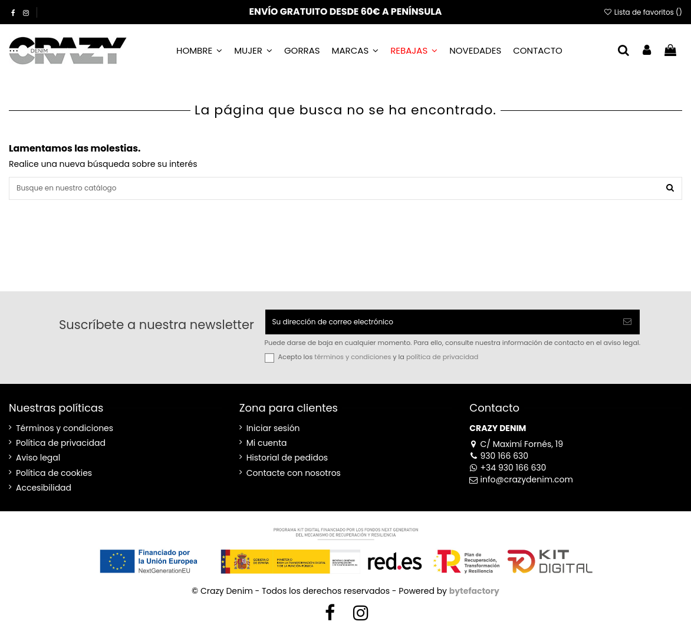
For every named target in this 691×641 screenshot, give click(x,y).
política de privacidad (442, 365)
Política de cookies (54, 480)
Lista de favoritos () (642, 12)
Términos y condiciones (64, 436)
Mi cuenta (266, 450)
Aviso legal (38, 466)
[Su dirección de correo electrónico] (440, 327)
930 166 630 (498, 463)
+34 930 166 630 (507, 475)
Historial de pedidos (287, 466)
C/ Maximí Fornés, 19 (516, 452)
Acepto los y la (378, 365)
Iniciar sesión (273, 436)
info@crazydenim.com (521, 487)
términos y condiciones (352, 365)
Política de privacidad (61, 450)
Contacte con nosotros (293, 480)
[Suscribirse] (627, 327)
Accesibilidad (43, 495)
